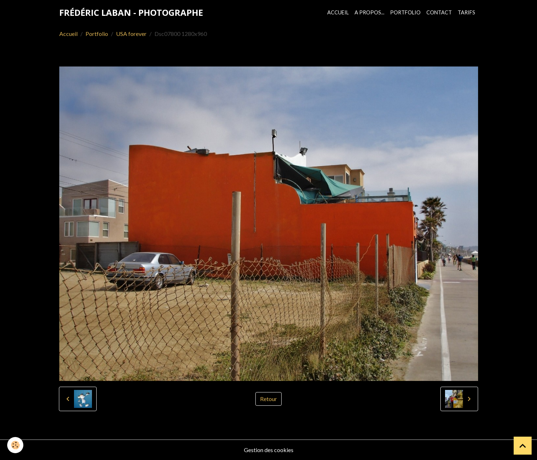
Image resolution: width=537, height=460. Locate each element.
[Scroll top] (523, 446)
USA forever (131, 33)
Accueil (338, 12)
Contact (439, 12)
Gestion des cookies (268, 449)
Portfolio (405, 12)
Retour (268, 398)
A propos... (369, 12)
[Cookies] (15, 445)
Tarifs (466, 12)
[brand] (131, 12)
